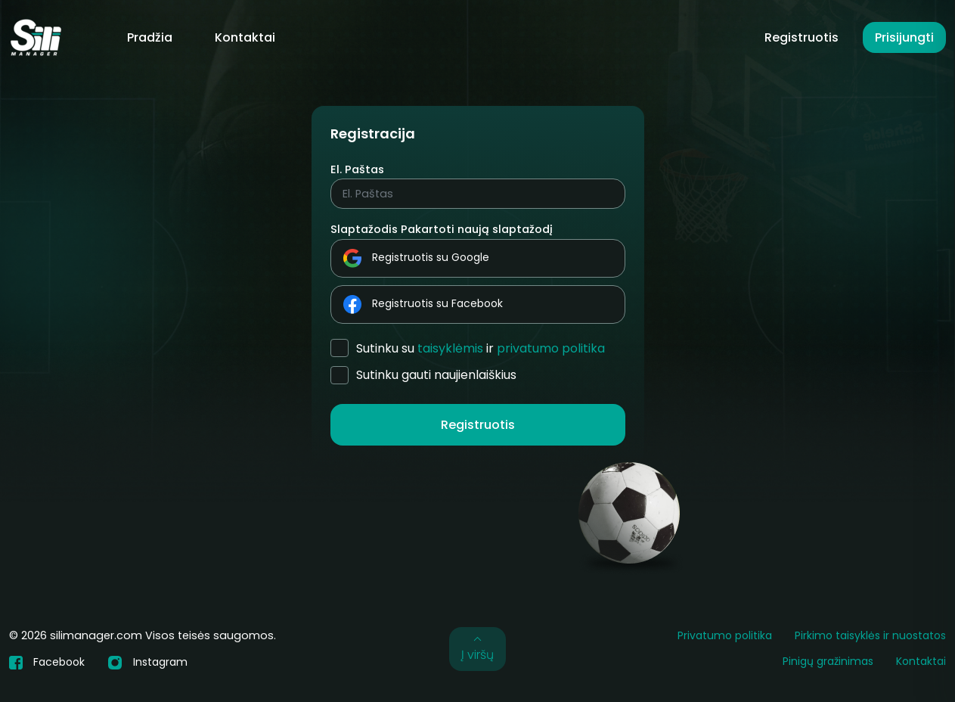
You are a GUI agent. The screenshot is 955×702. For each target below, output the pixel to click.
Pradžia (149, 37)
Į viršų (477, 648)
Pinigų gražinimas (828, 661)
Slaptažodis (364, 229)
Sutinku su (480, 348)
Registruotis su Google (416, 258)
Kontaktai (245, 37)
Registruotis (801, 37)
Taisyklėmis (450, 348)
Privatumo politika (551, 348)
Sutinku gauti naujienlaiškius (436, 375)
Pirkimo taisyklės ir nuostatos (870, 635)
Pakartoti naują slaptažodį (477, 229)
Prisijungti (904, 37)
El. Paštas (357, 169)
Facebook (47, 661)
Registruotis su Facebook (423, 304)
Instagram (147, 662)
